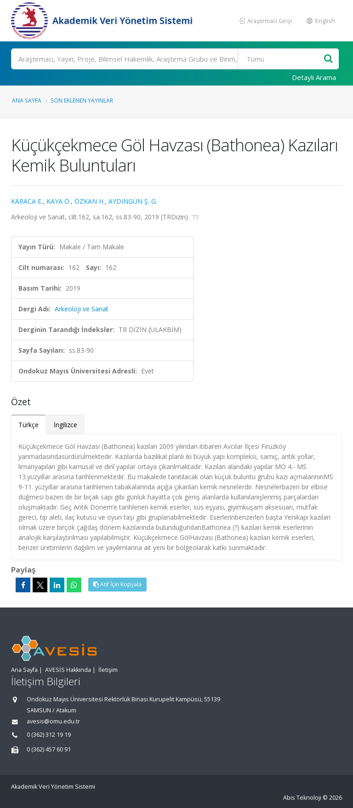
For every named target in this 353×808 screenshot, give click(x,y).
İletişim (108, 670)
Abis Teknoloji (302, 798)
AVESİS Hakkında (68, 670)
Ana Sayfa (26, 100)
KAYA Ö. (58, 201)
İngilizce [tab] (65, 424)
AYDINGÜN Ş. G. (132, 201)
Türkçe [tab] (28, 424)
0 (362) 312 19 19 (49, 735)
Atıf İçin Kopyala (117, 584)
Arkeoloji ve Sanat (81, 308)
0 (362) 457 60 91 (49, 749)
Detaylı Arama (314, 77)
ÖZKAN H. (89, 201)
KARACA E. (27, 201)
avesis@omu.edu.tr (53, 721)
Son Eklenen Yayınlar (82, 100)
